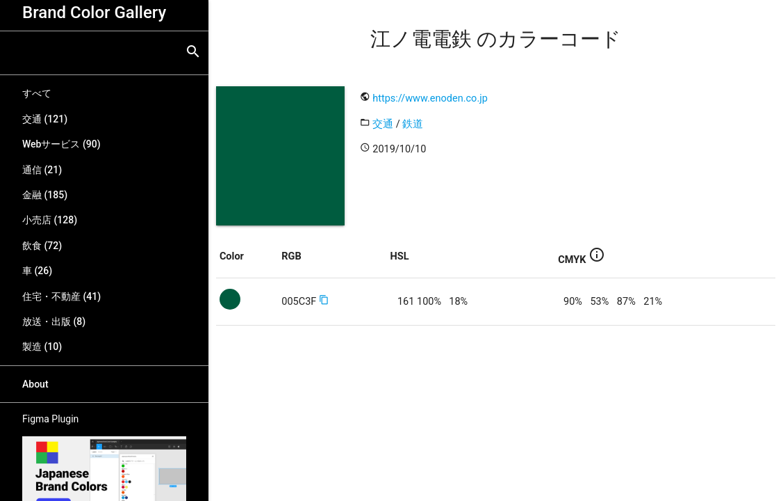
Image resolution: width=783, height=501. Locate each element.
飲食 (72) (42, 245)
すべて (36, 93)
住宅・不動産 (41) (61, 296)
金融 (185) (44, 194)
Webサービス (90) (61, 144)
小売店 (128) (49, 219)
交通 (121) (44, 119)
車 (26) (37, 270)
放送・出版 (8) (53, 321)
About (35, 384)
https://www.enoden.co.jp (430, 98)
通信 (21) (42, 169)
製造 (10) (42, 346)
